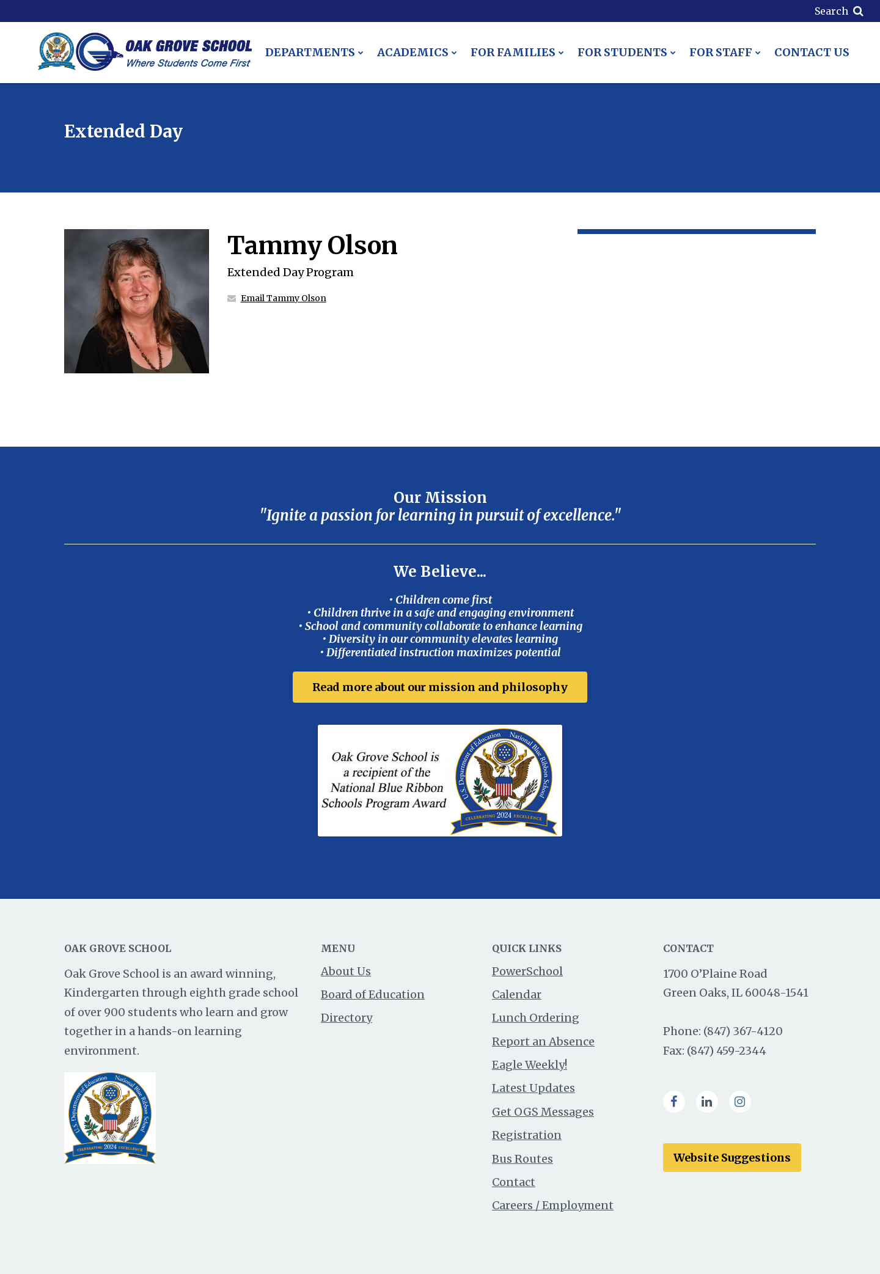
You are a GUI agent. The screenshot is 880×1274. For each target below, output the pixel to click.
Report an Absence (543, 1041)
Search (831, 11)
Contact (513, 1182)
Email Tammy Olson (283, 298)
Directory (346, 1018)
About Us (346, 971)
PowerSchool (527, 971)
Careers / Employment (553, 1205)
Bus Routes (522, 1159)
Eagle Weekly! (529, 1065)
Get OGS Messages (543, 1112)
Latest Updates (533, 1088)
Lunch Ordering (535, 1018)
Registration (527, 1135)
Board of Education (373, 994)
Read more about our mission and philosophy (440, 687)
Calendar (516, 994)
